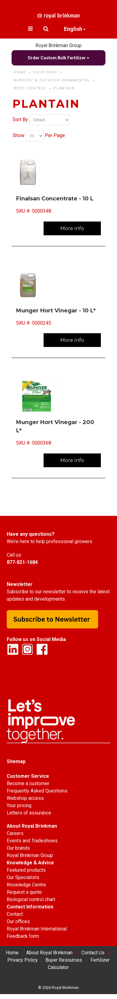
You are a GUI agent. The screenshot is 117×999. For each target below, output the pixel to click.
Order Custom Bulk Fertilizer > (58, 57)
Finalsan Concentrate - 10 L (55, 198)
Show (18, 135)
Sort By (20, 119)
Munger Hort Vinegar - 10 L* (56, 310)
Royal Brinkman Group (58, 45)
